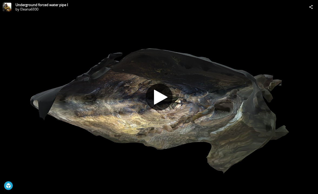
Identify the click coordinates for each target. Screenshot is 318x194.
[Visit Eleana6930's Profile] (7, 7)
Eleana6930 (29, 9)
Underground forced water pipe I (41, 4)
